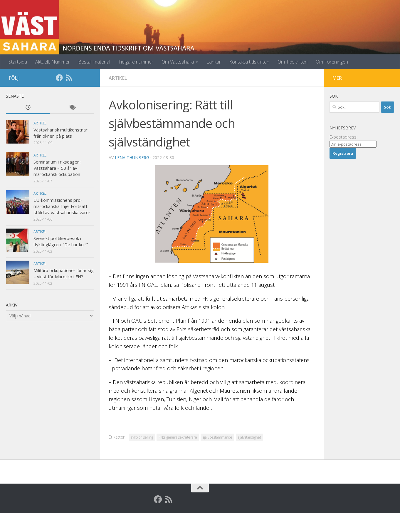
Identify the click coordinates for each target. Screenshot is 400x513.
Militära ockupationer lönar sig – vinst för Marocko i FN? (63, 273)
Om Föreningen (332, 62)
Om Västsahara (178, 62)
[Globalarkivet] (78, 77)
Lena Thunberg (132, 157)
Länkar (213, 62)
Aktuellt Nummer (52, 62)
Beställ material (94, 62)
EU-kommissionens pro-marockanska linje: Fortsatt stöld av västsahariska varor (61, 206)
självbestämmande (217, 437)
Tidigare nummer (135, 62)
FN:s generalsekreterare (178, 437)
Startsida (18, 62)
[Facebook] (59, 77)
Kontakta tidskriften (249, 62)
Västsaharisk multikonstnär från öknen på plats (60, 133)
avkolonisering (142, 437)
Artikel (118, 78)
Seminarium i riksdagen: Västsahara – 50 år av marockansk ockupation (56, 168)
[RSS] (68, 77)
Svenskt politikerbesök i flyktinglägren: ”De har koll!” (60, 241)
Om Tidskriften (292, 62)
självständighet (249, 437)
